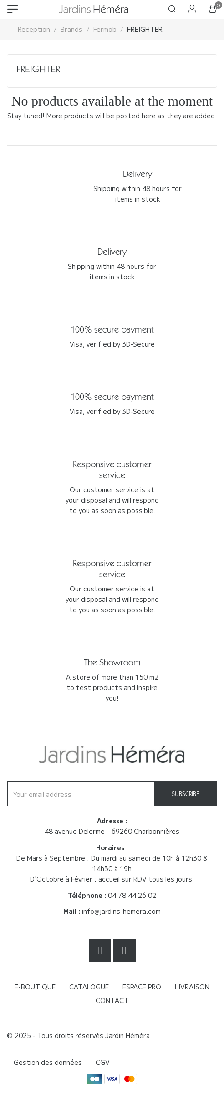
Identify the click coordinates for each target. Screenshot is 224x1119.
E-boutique (35, 986)
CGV (103, 1062)
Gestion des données (48, 1062)
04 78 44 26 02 (132, 895)
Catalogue (89, 986)
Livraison (192, 986)
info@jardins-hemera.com (121, 911)
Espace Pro (141, 986)
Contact (112, 1000)
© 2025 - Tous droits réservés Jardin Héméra (78, 1035)
